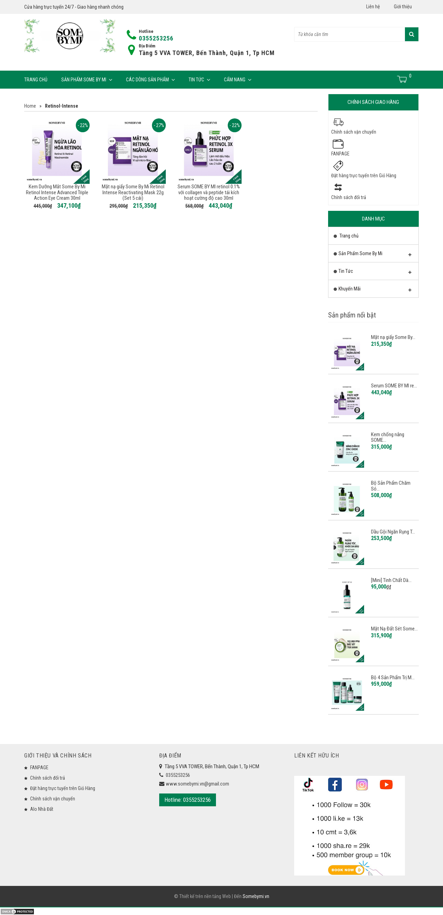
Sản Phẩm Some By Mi (86, 79)
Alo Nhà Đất (41, 809)
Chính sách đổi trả (348, 197)
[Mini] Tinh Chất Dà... (391, 580)
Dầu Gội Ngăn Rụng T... (393, 532)
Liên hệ (373, 6)
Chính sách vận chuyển (353, 132)
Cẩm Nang (237, 79)
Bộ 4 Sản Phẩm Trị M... (393, 677)
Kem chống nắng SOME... (387, 437)
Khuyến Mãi (373, 290)
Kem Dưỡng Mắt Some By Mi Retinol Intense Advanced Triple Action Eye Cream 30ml (57, 192)
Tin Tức (199, 79)
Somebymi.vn (256, 896)
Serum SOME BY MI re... (394, 386)
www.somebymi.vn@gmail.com (197, 784)
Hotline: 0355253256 (187, 799)
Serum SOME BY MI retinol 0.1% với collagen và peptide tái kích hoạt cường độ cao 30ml (209, 192)
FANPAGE (340, 153)
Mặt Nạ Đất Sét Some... (394, 629)
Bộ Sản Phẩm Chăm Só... (390, 486)
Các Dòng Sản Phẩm (150, 79)
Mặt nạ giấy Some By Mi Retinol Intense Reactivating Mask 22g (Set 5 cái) (133, 192)
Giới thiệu (403, 6)
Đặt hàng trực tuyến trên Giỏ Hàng (363, 175)
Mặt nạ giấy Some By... (393, 337)
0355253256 (156, 38)
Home (30, 106)
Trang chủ (35, 79)
